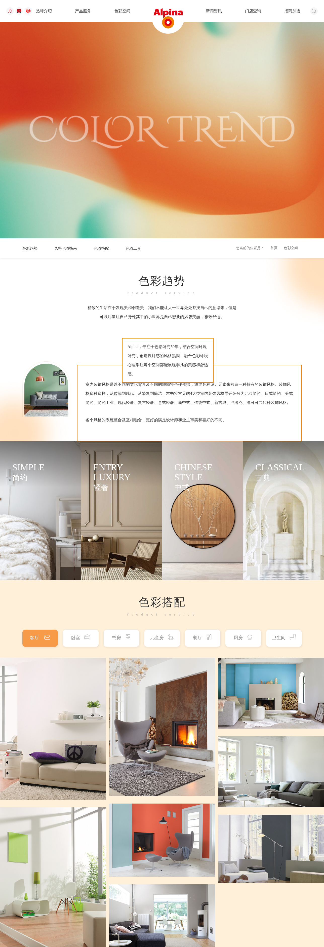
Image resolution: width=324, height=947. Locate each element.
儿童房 (162, 425)
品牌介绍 (44, 11)
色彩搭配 (104, 36)
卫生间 (284, 425)
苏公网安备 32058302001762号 (104, 927)
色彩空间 (122, 11)
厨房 (243, 425)
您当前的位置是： (250, 36)
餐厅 (202, 425)
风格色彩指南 (67, 36)
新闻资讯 (214, 11)
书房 (121, 425)
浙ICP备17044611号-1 (226, 927)
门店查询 (253, 11)
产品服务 (83, 11)
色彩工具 (137, 36)
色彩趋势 (30, 36)
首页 (273, 36)
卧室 (80, 425)
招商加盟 (292, 11)
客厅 (40, 425)
